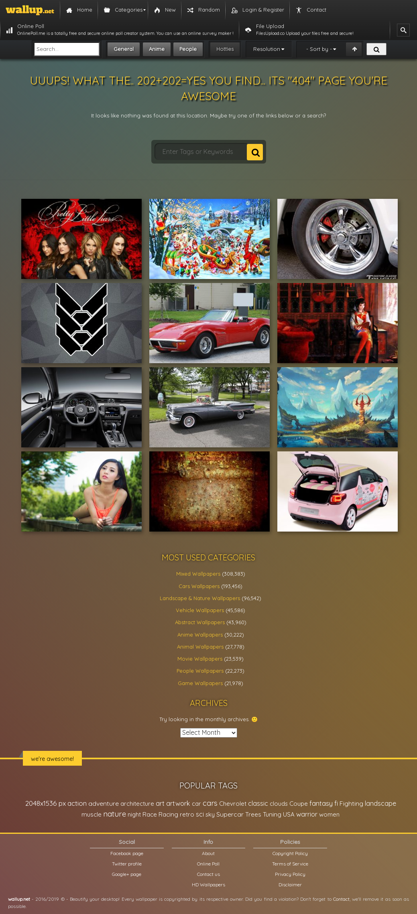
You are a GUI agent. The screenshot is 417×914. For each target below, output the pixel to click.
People (188, 49)
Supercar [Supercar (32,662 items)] (230, 814)
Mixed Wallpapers (198, 573)
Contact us (208, 874)
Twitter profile (127, 864)
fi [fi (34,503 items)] (336, 803)
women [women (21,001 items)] (329, 814)
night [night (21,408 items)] (134, 814)
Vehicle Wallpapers (200, 610)
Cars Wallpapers (199, 586)
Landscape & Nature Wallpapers (200, 598)
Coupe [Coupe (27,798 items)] (298, 803)
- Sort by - (319, 49)
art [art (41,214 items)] (160, 803)
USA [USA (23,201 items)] (289, 814)
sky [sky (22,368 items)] (210, 814)
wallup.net (19, 899)
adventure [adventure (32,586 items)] (103, 803)
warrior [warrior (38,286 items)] (306, 814)
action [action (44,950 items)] (77, 803)
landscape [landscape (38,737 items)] (380, 803)
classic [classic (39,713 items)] (258, 803)
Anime (157, 49)
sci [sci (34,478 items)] (200, 814)
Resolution (266, 49)
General (124, 49)
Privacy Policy (290, 874)
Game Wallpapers (200, 683)
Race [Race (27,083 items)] (149, 814)
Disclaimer (290, 885)
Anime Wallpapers (200, 634)
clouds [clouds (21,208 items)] (279, 803)
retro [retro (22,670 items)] (187, 814)
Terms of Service (290, 864)
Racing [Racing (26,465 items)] (168, 814)
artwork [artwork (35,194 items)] (178, 803)
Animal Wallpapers (200, 646)
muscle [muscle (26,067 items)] (91, 814)
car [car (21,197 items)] (196, 803)
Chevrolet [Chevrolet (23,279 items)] (232, 803)
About (208, 853)
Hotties (225, 49)
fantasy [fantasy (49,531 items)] (321, 803)
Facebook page (126, 853)
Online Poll (208, 864)
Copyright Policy (290, 853)
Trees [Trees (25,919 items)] (253, 814)
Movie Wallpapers (199, 658)
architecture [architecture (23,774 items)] (137, 803)
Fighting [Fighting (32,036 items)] (351, 803)
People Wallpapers (200, 670)
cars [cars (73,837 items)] (210, 803)
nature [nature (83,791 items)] (114, 814)
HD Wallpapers (208, 885)
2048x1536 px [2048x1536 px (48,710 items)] (45, 803)
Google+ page (126, 874)
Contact (341, 899)
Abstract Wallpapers (200, 622)
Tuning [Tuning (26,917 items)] (272, 814)
